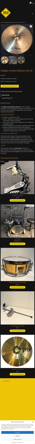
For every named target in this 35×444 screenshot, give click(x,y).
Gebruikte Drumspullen (8, 22)
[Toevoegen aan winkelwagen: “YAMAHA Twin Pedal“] (17, 200)
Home (2, 22)
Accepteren (17, 432)
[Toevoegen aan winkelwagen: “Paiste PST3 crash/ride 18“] (17, 374)
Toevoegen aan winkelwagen (9, 86)
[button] (33, 422)
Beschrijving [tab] (5, 95)
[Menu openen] (32, 13)
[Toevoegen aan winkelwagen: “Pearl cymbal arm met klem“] (17, 330)
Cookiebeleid (14, 442)
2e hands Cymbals (8, 91)
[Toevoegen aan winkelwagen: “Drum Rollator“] (17, 244)
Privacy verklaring (20, 442)
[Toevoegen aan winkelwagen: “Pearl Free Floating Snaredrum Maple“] (17, 287)
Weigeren (17, 435)
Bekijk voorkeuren (17, 439)
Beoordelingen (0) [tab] (7, 98)
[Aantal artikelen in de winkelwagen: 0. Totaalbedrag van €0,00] (31, 3)
